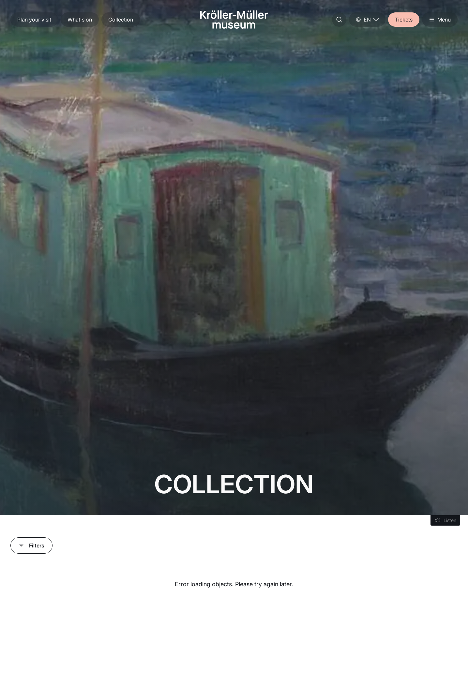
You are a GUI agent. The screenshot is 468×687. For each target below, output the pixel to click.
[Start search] (339, 19)
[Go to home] (234, 19)
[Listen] (445, 520)
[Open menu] (440, 19)
